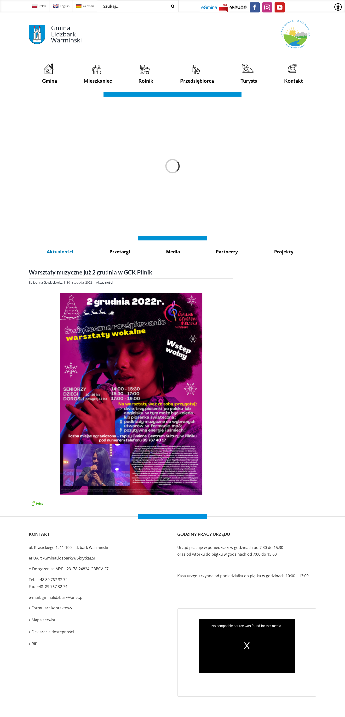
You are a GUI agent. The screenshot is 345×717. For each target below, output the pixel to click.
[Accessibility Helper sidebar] (338, 7)
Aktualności (60, 251)
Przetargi (119, 251)
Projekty (283, 251)
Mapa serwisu (44, 620)
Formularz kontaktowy (52, 608)
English (61, 6)
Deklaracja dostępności (53, 632)
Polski (39, 6)
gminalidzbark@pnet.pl (62, 597)
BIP (34, 644)
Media (173, 251)
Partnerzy (227, 251)
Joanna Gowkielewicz (48, 282)
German (85, 6)
